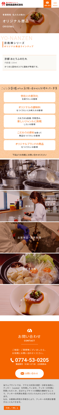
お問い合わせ (31, 373)
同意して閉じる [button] (12, 408)
